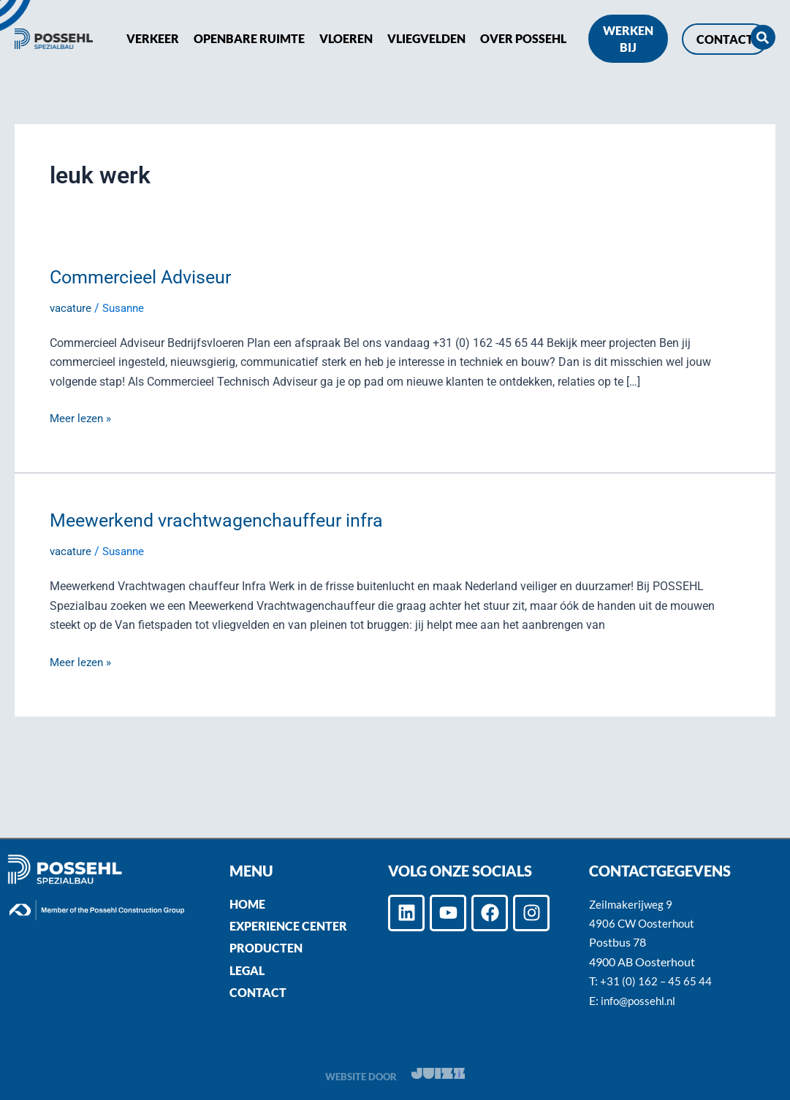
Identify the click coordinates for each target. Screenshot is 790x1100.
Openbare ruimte (249, 38)
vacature (72, 308)
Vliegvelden (426, 38)
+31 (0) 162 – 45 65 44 (656, 981)
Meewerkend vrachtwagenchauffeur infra (222, 520)
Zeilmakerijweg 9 (632, 904)
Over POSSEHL (523, 38)
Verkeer (152, 38)
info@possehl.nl (640, 1000)
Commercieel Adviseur (145, 277)
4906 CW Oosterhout (644, 923)
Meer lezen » (82, 417)
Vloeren (346, 38)
